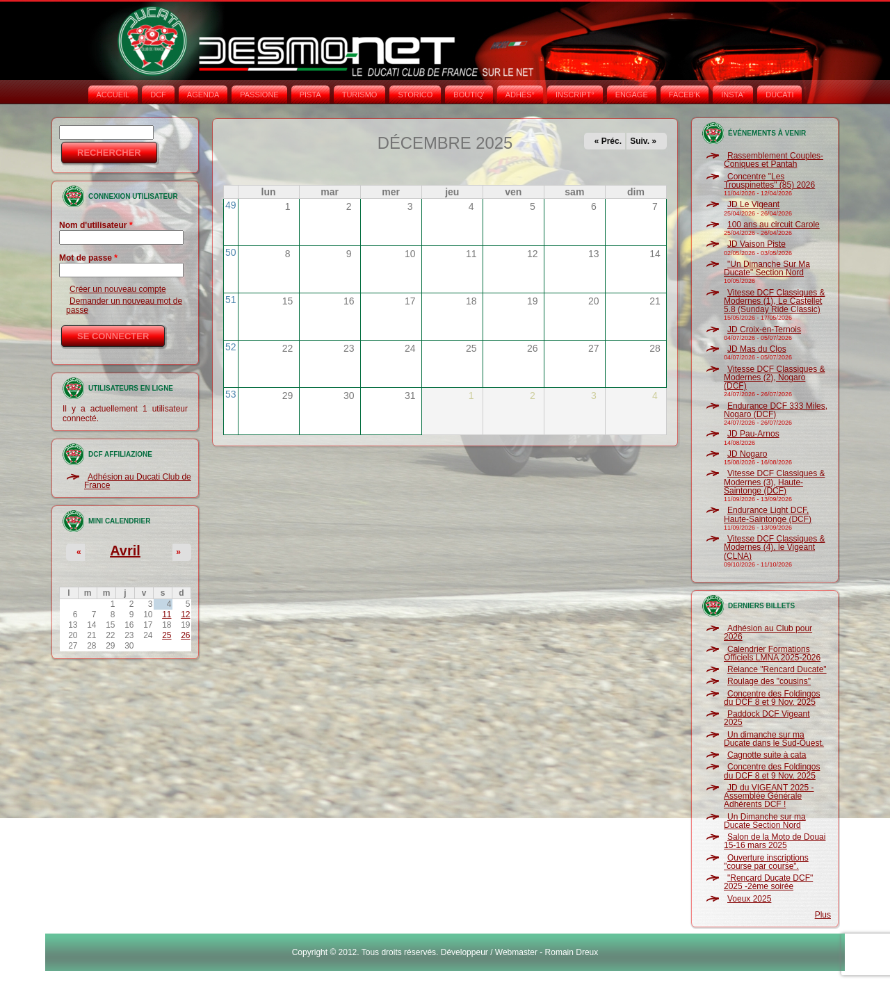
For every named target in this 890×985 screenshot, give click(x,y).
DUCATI (779, 94)
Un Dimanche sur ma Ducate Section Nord (765, 821)
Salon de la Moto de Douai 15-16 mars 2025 (774, 841)
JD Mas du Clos (756, 349)
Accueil (113, 94)
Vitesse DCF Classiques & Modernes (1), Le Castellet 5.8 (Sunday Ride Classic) (774, 301)
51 (230, 299)
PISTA (310, 94)
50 (230, 252)
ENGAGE (631, 94)
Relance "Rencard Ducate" (777, 669)
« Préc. (608, 141)
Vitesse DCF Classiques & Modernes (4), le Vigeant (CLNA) (774, 547)
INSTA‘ (733, 94)
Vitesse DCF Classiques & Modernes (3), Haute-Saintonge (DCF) (774, 482)
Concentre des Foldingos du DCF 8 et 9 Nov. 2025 (772, 698)
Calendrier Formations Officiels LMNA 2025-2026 (772, 653)
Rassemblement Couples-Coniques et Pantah (773, 160)
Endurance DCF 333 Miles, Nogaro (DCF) (775, 410)
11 (166, 614)
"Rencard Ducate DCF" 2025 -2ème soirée (768, 882)
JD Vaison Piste (756, 244)
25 (166, 635)
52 (230, 346)
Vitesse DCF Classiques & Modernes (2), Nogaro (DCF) (774, 377)
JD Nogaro (747, 454)
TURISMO (360, 94)
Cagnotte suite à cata (766, 755)
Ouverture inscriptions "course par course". (766, 862)
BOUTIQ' (468, 94)
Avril (125, 550)
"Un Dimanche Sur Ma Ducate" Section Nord (767, 268)
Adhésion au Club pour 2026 (768, 633)
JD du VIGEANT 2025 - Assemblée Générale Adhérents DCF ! (769, 796)
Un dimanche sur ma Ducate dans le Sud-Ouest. (774, 739)
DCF (158, 94)
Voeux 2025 (749, 899)
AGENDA (203, 94)
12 (185, 614)
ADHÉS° (520, 94)
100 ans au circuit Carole (773, 224)
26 (185, 635)
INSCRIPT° (575, 94)
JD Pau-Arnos (753, 434)
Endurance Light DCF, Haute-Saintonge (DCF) (767, 514)
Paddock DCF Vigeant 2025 (767, 718)
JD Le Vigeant (753, 204)
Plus (823, 915)
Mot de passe (88, 258)
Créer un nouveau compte (118, 289)
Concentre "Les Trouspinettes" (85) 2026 (769, 181)
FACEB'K (685, 94)
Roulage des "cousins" (769, 681)
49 (230, 205)
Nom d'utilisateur (96, 225)
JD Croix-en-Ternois (764, 329)
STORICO (415, 94)
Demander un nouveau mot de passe (124, 305)
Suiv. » (643, 141)
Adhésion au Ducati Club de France (137, 481)
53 (230, 394)
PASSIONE (259, 94)
